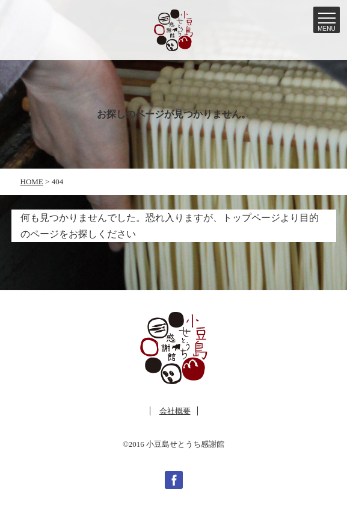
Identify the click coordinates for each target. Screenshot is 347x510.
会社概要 (175, 410)
